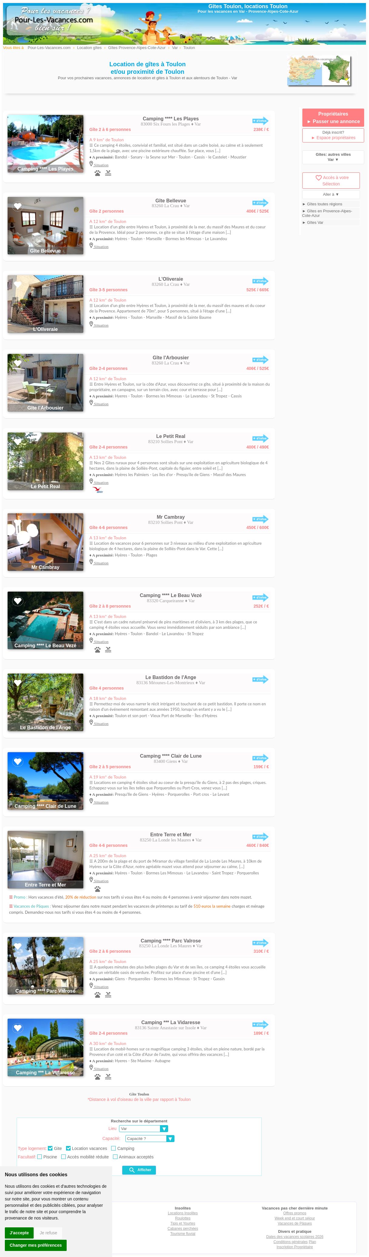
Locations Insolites (183, 1213)
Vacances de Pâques (295, 1223)
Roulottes (183, 1218)
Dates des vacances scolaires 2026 (295, 1237)
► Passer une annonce (333, 121)
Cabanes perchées (183, 1228)
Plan (312, 1242)
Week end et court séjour (294, 1218)
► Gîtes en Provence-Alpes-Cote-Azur (327, 213)
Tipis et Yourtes (183, 1223)
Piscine (47, 1156)
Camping (122, 1148)
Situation (100, 165)
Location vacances (86, 1148)
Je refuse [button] (48, 1232)
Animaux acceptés (133, 1156)
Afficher (139, 1170)
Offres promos (294, 1213)
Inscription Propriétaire (295, 1247)
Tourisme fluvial (182, 1234)
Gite (55, 1148)
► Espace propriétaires (333, 137)
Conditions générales (291, 1242)
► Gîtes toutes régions (322, 204)
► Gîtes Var (312, 222)
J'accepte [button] (19, 1232)
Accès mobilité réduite (85, 1156)
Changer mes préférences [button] (36, 1245)
